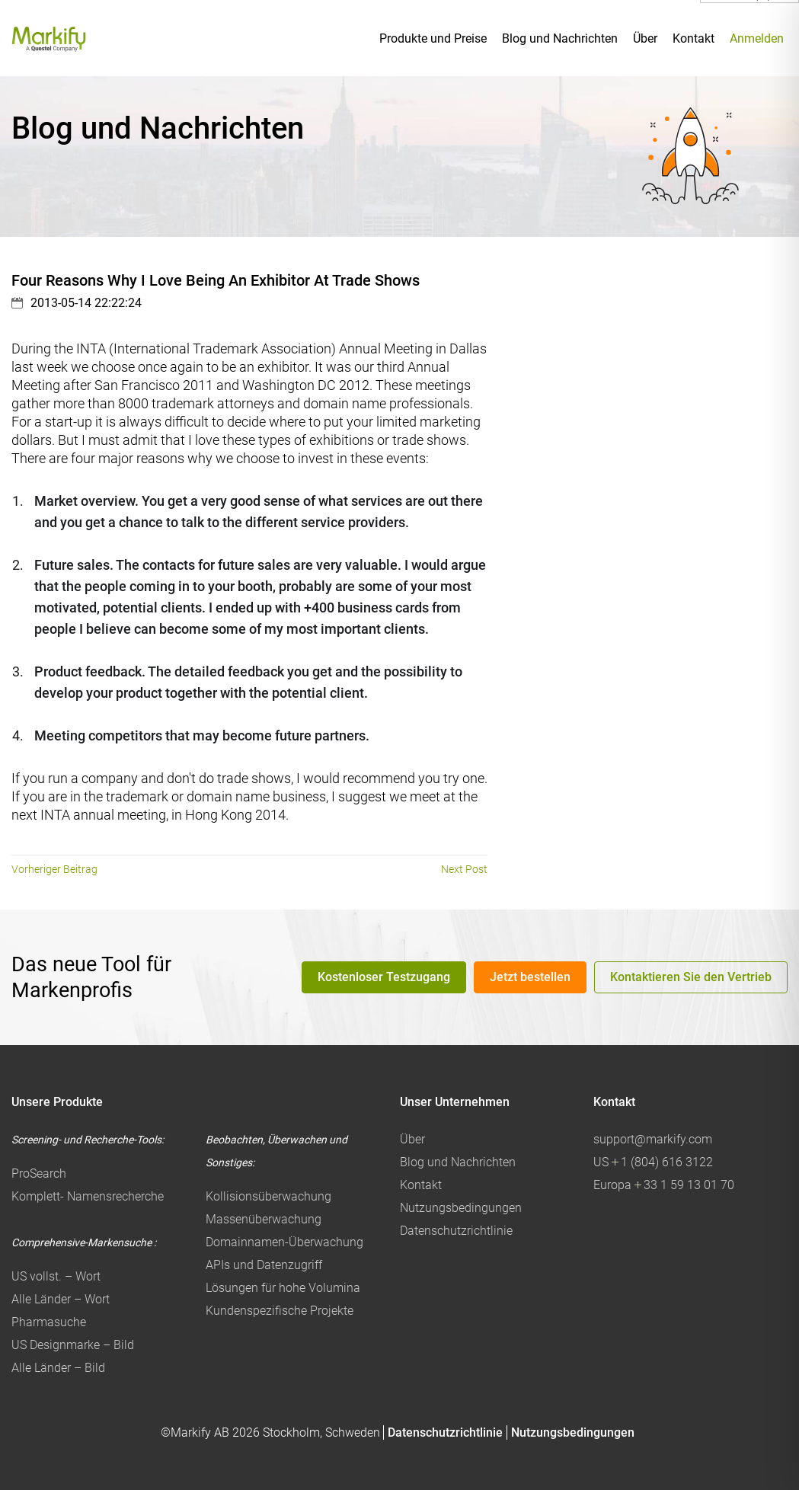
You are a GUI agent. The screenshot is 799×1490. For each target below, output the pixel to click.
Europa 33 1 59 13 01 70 (663, 1185)
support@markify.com (652, 1139)
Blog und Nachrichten (560, 38)
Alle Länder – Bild (58, 1368)
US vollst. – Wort (56, 1276)
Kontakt (693, 38)
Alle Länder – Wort (60, 1299)
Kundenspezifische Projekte (279, 1310)
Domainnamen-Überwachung (284, 1242)
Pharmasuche (48, 1322)
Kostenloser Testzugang (384, 977)
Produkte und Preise (433, 38)
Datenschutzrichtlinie (456, 1230)
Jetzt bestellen (530, 977)
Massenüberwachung (263, 1219)
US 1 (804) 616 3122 (653, 1162)
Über (645, 38)
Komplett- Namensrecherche (87, 1196)
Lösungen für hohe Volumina (283, 1288)
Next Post (464, 869)
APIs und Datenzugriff (264, 1265)
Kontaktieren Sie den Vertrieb (691, 977)
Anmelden (757, 38)
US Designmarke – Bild (72, 1345)
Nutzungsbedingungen (461, 1208)
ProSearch (38, 1173)
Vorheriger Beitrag (54, 869)
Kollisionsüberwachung (268, 1196)
